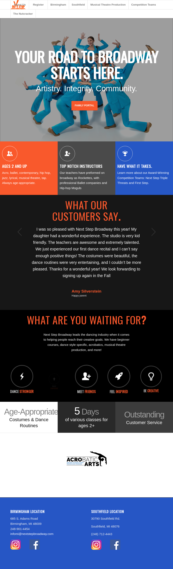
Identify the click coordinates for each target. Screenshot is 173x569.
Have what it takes (134, 167)
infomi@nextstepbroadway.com (31, 534)
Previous (19, 232)
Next (153, 232)
